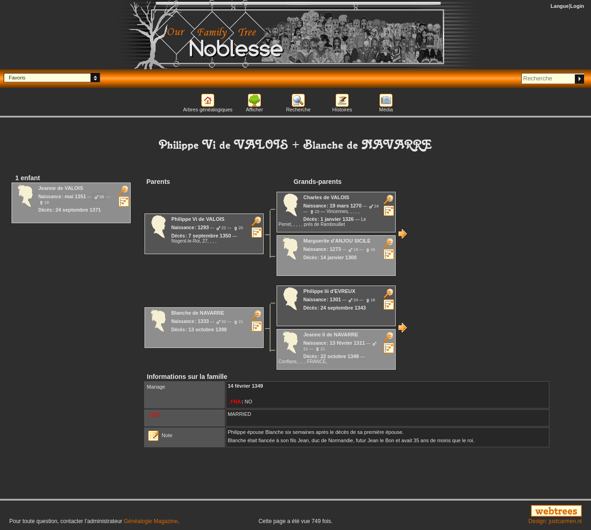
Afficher (254, 109)
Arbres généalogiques (207, 109)
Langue (560, 6)
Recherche (298, 109)
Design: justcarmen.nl (555, 521)
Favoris (17, 77)
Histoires (342, 109)
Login (577, 6)
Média (386, 109)
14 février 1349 (245, 386)
